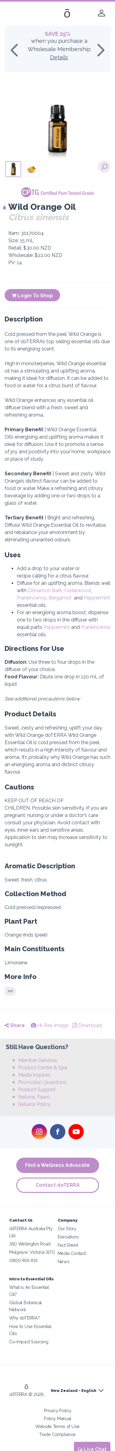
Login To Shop (32, 296)
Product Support (37, 1090)
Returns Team (34, 1097)
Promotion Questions (42, 1082)
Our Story (67, 1228)
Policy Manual (57, 1418)
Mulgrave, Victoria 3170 (32, 1252)
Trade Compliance (57, 1434)
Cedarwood (77, 590)
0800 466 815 (23, 1260)
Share (15, 1025)
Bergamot (59, 598)
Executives (68, 1236)
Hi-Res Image (49, 1025)
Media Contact (72, 1253)
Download (87, 1025)
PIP (10, 991)
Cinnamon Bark (45, 590)
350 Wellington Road (30, 1243)
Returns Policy (34, 1104)
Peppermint (97, 598)
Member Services (37, 1060)
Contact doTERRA (58, 1185)
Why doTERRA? (24, 1317)
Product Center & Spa (42, 1068)
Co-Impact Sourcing (28, 1341)
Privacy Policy (57, 1410)
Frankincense (31, 598)
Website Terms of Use (57, 1426)
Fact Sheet (68, 1245)
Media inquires (34, 1075)
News (64, 1261)
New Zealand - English (73, 1391)
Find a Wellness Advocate (57, 1165)
